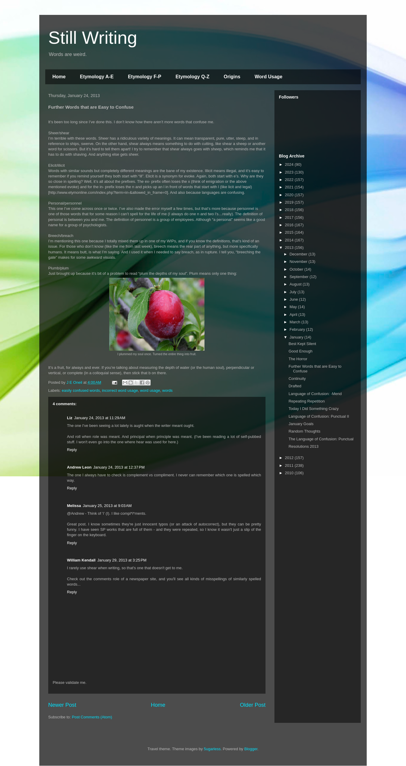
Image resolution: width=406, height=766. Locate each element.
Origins (232, 76)
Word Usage (268, 76)
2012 (290, 457)
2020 (290, 195)
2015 (290, 232)
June (294, 299)
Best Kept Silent (302, 343)
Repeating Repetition (306, 401)
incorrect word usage (120, 390)
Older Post (253, 705)
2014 (290, 240)
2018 (290, 210)
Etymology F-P (144, 76)
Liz (69, 418)
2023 (290, 172)
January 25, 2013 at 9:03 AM (107, 505)
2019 (290, 202)
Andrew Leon (79, 467)
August (296, 284)
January (297, 337)
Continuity (297, 378)
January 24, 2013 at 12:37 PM (118, 467)
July (294, 292)
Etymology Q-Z (193, 76)
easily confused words (81, 390)
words (167, 390)
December (299, 254)
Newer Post (62, 705)
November (299, 261)
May (294, 307)
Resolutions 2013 (303, 446)
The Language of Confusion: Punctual (320, 439)
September (300, 276)
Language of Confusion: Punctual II (318, 416)
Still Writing (92, 38)
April (294, 314)
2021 (290, 187)
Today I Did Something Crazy (313, 408)
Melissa (74, 505)
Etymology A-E (96, 76)
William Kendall (81, 560)
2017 (290, 217)
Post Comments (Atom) (92, 717)
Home (58, 76)
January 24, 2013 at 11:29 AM (99, 418)
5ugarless (212, 749)
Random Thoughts (304, 431)
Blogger (250, 749)
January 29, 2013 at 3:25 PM (121, 560)
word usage (150, 390)
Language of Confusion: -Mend (315, 393)
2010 (290, 473)
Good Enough (300, 351)
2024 (290, 164)
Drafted (294, 386)
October (297, 269)
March (296, 322)
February (298, 329)
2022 (290, 179)
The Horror (297, 359)
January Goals (300, 424)
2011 (290, 465)
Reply (72, 449)
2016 (290, 225)
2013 (290, 247)
